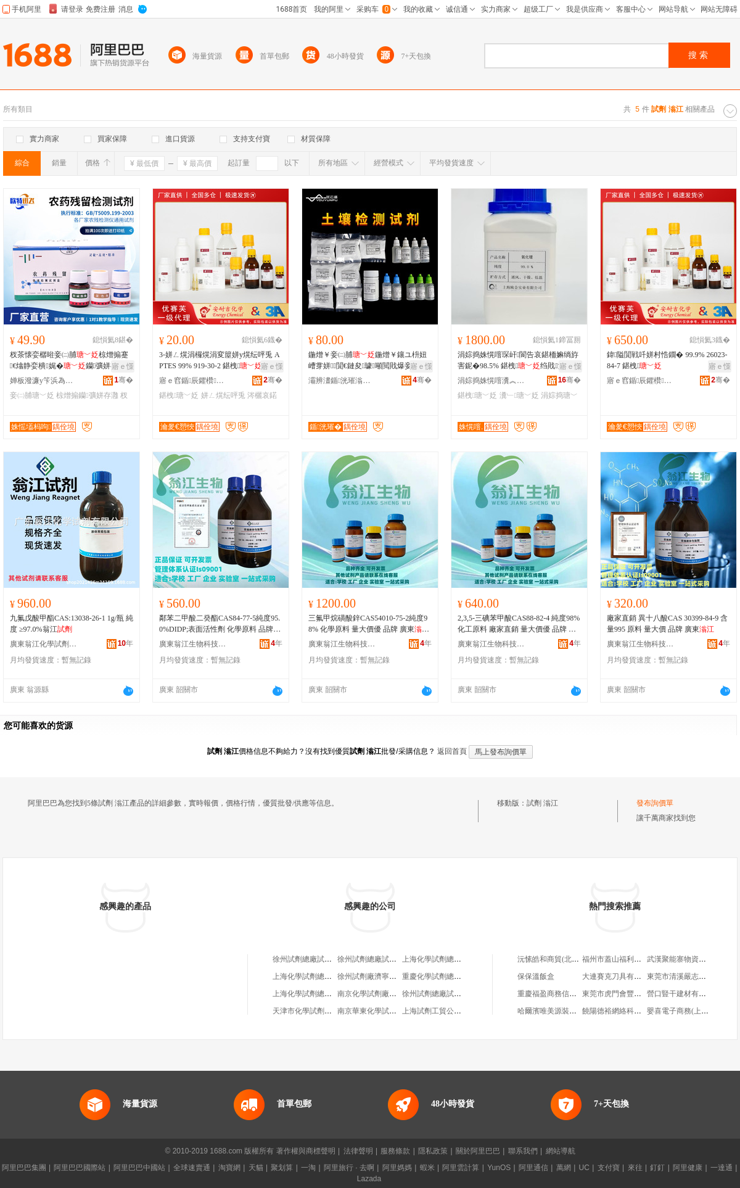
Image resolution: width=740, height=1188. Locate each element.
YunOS (499, 1167)
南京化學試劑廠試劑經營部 (381, 993)
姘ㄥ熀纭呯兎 (223, 395)
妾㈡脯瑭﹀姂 (32, 395)
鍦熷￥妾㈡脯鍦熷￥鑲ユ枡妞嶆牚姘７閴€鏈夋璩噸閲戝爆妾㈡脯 (367, 360)
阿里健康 (687, 1167)
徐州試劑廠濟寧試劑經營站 (381, 976)
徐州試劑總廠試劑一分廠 (313, 959)
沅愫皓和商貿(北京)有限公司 (564, 959)
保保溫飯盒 (535, 976)
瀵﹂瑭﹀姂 (519, 395)
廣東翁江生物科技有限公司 (193, 644)
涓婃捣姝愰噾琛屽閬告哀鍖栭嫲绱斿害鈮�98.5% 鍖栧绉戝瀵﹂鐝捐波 (518, 360)
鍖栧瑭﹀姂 (179, 395)
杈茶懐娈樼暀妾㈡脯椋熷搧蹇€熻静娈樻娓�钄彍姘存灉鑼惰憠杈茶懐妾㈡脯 (71, 360)
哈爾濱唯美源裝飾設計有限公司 (569, 1011)
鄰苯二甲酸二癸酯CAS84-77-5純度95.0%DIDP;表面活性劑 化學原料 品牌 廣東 (219, 624)
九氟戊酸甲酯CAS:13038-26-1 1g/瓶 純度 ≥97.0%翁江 (71, 623)
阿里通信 (533, 1167)
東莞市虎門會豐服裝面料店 (626, 993)
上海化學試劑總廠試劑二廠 (446, 959)
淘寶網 (229, 1167)
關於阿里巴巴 (478, 1151)
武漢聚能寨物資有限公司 (687, 959)
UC (584, 1167)
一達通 (721, 1167)
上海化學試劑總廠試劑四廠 (317, 976)
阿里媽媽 (397, 1167)
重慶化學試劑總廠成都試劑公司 (454, 976)
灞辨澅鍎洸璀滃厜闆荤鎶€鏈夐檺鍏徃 (342, 380)
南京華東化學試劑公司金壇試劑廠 (392, 1011)
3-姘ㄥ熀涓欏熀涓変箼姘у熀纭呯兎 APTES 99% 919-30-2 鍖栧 (219, 360)
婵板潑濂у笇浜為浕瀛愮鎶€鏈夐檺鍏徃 (44, 380)
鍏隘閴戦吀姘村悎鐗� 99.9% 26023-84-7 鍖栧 (667, 360)
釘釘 (657, 1167)
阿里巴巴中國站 (139, 1167)
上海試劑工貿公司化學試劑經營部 (457, 1011)
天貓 (256, 1167)
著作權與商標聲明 (305, 1151)
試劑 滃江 (542, 803)
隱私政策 (433, 1151)
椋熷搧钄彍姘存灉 (87, 395)
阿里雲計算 (460, 1167)
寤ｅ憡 (123, 366)
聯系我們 (523, 1151)
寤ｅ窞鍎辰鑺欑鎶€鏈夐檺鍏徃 (193, 380)
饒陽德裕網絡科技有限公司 (626, 1011)
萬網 (563, 1167)
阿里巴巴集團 (24, 1167)
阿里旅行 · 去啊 (349, 1167)
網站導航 (560, 1151)
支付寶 (609, 1167)
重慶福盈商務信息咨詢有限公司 (569, 993)
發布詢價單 (654, 803)
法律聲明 (358, 1151)
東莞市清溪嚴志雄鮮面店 (687, 976)
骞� (123, 380)
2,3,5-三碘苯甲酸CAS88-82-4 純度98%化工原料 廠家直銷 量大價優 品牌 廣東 (519, 624)
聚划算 (282, 1167)
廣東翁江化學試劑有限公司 (44, 644)
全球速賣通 (191, 1167)
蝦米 (427, 1167)
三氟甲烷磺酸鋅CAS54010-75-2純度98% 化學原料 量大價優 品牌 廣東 (368, 624)
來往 (635, 1167)
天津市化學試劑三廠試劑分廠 (321, 1011)
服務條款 (395, 1151)
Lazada (369, 1178)
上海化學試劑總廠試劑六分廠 (321, 993)
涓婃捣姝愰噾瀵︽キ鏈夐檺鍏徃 (491, 380)
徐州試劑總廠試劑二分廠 (378, 959)
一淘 (308, 1167)
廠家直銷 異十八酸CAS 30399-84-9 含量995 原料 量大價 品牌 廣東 (667, 623)
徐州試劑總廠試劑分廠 (439, 993)
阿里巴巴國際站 (79, 1167)
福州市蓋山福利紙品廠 (619, 959)
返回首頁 (452, 751)
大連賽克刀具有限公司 (619, 976)
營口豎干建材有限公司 (684, 993)
